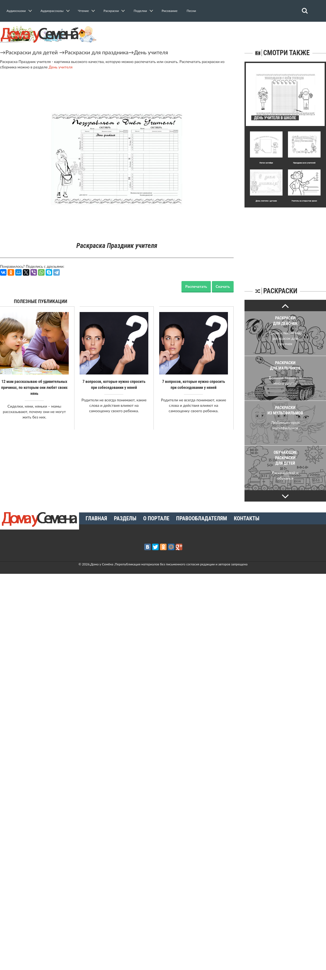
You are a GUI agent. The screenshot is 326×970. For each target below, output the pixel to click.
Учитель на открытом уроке (304, 201)
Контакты (246, 518)
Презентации (16, 35)
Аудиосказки (16, 11)
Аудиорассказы (52, 11)
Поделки (140, 11)
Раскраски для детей (31, 52)
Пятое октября (266, 163)
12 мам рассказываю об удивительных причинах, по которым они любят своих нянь (34, 387)
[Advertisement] (285, 241)
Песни (191, 11)
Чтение (83, 11)
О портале (156, 518)
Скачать (223, 286)
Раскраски (111, 11)
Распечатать (196, 286)
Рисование (169, 11)
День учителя (151, 52)
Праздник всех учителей (304, 163)
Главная (96, 518)
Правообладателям (201, 518)
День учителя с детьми (266, 201)
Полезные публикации (40, 301)
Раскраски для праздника (96, 52)
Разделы (125, 518)
